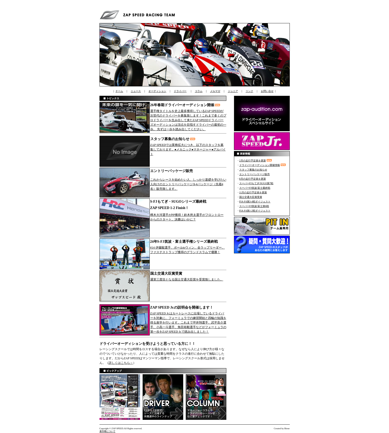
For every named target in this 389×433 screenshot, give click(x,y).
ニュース (136, 91)
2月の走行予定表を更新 (252, 160)
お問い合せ (267, 91)
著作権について (107, 431)
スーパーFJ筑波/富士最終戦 (254, 187)
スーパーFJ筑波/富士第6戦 (254, 206)
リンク (249, 91)
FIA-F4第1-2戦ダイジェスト (254, 210)
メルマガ (215, 91)
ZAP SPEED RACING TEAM (138, 14)
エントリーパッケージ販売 (254, 174)
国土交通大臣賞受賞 (250, 197)
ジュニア (233, 91)
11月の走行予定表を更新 (253, 192)
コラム (198, 91)
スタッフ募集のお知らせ (253, 169)
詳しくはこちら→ (121, 363)
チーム (119, 91)
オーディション (157, 91)
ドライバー (180, 91)
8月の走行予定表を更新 (252, 178)
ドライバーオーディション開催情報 (259, 165)
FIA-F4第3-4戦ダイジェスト (254, 201)
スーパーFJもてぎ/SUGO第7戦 (256, 183)
